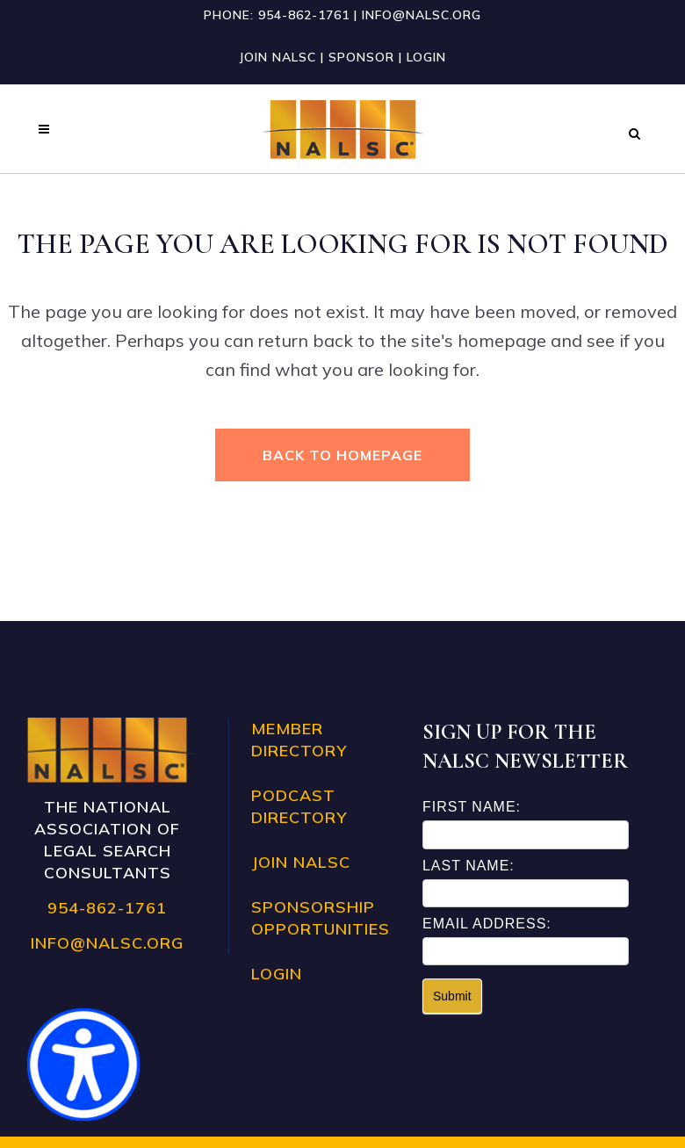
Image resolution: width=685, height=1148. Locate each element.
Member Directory (299, 739)
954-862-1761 (304, 15)
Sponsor (361, 57)
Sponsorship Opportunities (320, 918)
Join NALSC (277, 57)
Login (426, 57)
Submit (452, 996)
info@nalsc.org (421, 15)
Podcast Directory (299, 806)
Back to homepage (342, 455)
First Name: (471, 806)
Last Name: (468, 865)
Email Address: (487, 923)
